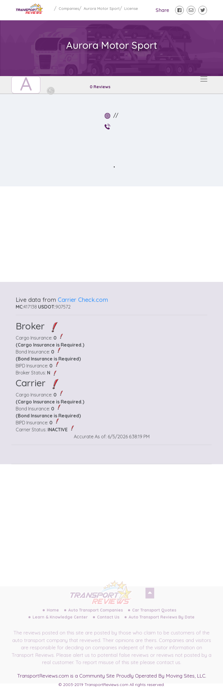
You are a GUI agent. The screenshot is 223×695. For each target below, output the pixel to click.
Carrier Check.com (83, 310)
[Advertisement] (116, 231)
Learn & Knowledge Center (60, 622)
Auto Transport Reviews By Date (162, 622)
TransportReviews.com (43, 676)
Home (53, 615)
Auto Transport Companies (95, 615)
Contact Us (108, 622)
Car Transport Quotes (154, 615)
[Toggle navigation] (204, 78)
